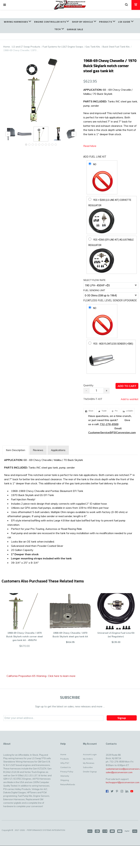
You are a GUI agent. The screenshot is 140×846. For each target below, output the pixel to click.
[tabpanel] (70, 511)
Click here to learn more (61, 676)
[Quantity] (96, 391)
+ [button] (106, 390)
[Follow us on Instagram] (122, 791)
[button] (4, 4)
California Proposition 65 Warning (26, 676)
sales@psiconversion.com (119, 772)
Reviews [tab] (38, 450)
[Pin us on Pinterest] (117, 791)
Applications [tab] (58, 450)
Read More (89, 146)
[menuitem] (17, 22)
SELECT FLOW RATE (94, 280)
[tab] (15, 450)
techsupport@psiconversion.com (122, 782)
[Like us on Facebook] (107, 791)
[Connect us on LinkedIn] (127, 791)
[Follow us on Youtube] (131, 791)
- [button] (86, 390)
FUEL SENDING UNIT (94, 290)
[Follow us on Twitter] (112, 791)
